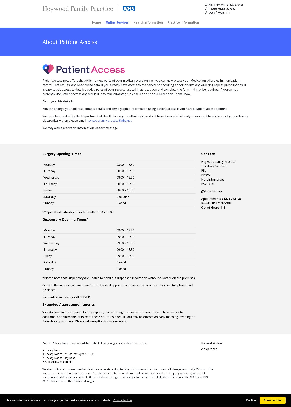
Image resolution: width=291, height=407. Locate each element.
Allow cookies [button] (273, 400)
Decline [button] (251, 400)
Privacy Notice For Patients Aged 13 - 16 (68, 354)
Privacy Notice (52, 350)
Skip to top (209, 349)
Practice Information (183, 22)
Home (96, 22)
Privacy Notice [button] (122, 400)
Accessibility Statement (57, 361)
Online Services (117, 22)
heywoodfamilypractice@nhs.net (109, 121)
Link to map (211, 191)
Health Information (148, 22)
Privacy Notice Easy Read (58, 358)
